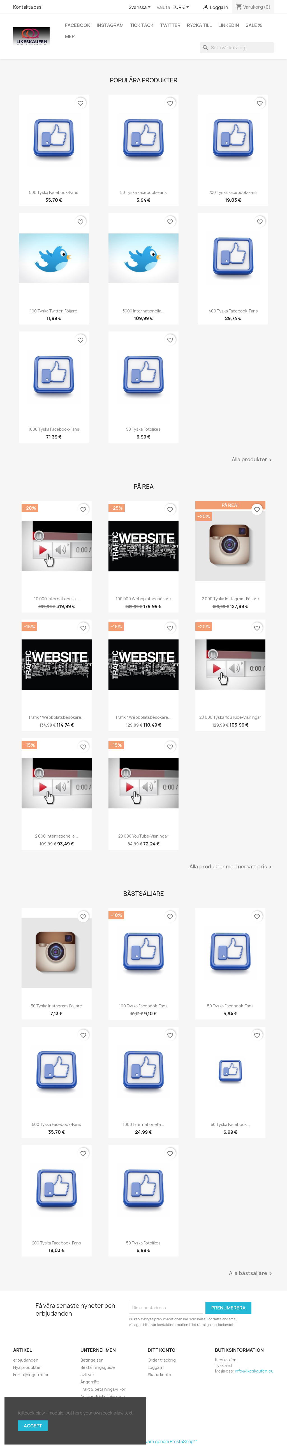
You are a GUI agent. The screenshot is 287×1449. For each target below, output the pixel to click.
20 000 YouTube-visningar (143, 836)
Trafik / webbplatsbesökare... (56, 717)
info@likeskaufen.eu (254, 1371)
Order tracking (162, 1360)
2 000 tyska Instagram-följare (230, 598)
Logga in (156, 1367)
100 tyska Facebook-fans (143, 1005)
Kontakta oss (27, 7)
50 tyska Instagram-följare (56, 1005)
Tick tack (142, 25)
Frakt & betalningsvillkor (103, 1389)
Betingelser (91, 1360)
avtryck (87, 1374)
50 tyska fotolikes (143, 429)
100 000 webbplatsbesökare (143, 598)
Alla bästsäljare (251, 1273)
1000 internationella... (143, 1124)
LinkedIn (228, 25)
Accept (33, 1426)
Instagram (110, 25)
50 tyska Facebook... (230, 1124)
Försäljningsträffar (31, 1374)
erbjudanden (25, 1360)
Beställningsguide (97, 1367)
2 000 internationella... (56, 836)
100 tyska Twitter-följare (53, 311)
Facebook (77, 25)
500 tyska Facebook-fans (53, 192)
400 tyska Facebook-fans (233, 311)
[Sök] (237, 47)
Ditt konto (161, 1350)
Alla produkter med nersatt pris (231, 867)
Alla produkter (253, 459)
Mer (70, 36)
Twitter (170, 25)
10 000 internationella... (56, 598)
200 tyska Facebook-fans (233, 192)
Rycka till (199, 25)
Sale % (254, 25)
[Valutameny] (181, 7)
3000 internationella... (143, 311)
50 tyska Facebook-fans (143, 192)
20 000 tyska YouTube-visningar (230, 717)
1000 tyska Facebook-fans (53, 429)
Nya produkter (27, 1367)
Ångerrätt (89, 1382)
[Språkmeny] (140, 7)
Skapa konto (159, 1374)
